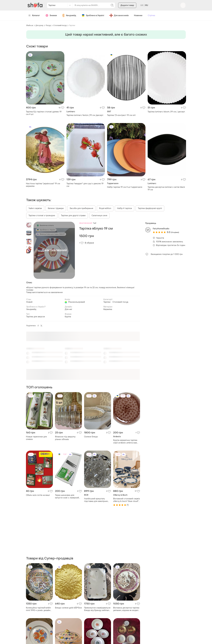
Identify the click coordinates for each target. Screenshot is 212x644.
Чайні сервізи (35, 208)
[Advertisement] (165, 300)
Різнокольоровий (76, 302)
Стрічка (151, 15)
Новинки (138, 15)
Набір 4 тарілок (124, 208)
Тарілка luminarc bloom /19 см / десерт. (166, 111)
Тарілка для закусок (35, 316)
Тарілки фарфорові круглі (150, 208)
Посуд (48, 25)
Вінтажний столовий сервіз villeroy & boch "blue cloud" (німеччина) (126, 500)
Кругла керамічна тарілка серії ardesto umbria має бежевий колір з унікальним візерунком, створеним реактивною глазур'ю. (126, 441)
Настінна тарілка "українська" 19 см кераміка (43, 184)
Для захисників (119, 15)
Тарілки (72, 25)
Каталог (34, 15)
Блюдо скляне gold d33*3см (68, 608)
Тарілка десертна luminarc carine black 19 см (166, 188)
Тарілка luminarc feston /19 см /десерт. (85, 115)
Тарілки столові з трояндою (42, 215)
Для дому (39, 25)
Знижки (51, 15)
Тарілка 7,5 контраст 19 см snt (121, 115)
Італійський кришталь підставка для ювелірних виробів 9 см (96, 500)
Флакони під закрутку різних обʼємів (65, 438)
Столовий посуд (60, 25)
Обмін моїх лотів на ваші (38, 495)
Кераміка (107, 309)
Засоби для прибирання (81, 208)
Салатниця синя (99, 215)
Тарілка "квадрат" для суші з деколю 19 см (85, 184)
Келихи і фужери (56, 208)
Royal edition (105, 208)
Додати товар (127, 5)
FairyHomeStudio (161, 228)
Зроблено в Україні (93, 15)
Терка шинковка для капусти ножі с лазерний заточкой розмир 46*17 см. (68, 496)
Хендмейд (69, 15)
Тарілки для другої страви (73, 215)
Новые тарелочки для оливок (36, 438)
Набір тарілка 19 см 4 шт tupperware (124, 187)
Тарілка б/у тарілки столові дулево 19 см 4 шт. (44, 113)
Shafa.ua (29, 25)
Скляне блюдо (91, 436)
